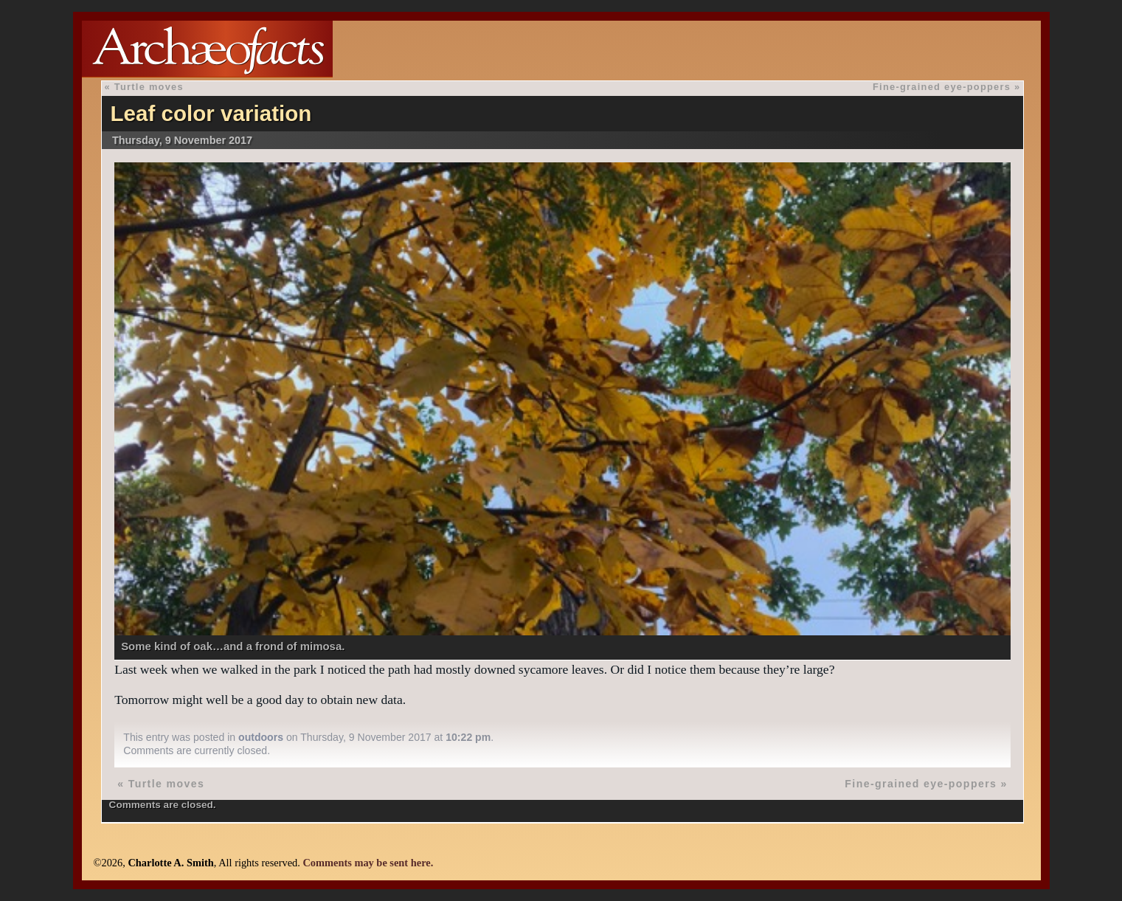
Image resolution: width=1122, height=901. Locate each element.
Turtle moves (149, 86)
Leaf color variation (210, 113)
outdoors (260, 737)
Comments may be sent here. (367, 863)
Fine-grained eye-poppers (942, 86)
